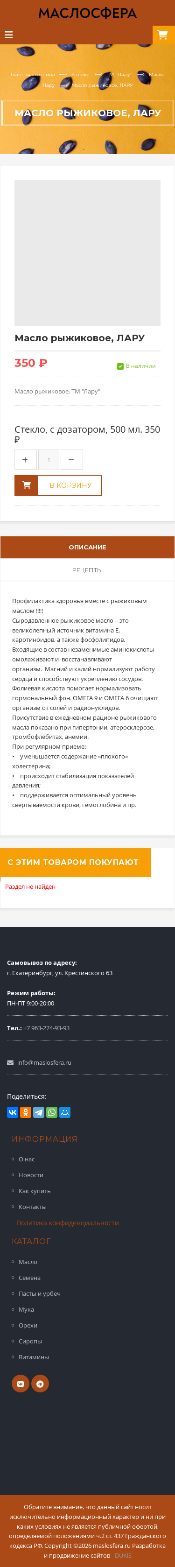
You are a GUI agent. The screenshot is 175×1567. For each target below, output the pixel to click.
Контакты (33, 1206)
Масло (28, 1262)
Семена (30, 1277)
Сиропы (30, 1341)
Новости (31, 1175)
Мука (26, 1309)
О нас (27, 1159)
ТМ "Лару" (120, 74)
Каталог (81, 74)
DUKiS (123, 1555)
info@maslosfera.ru (44, 1062)
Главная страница (33, 74)
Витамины (34, 1357)
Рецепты (87, 569)
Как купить (35, 1191)
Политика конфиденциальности (67, 1222)
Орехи (28, 1325)
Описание (87, 546)
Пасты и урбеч (40, 1293)
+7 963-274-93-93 (46, 1027)
